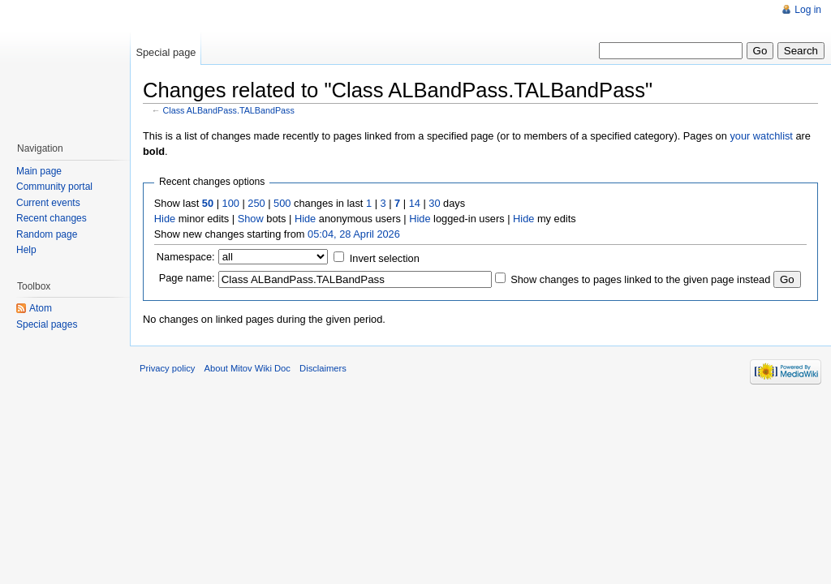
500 (282, 203)
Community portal (54, 186)
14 (414, 203)
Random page (46, 234)
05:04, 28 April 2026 (354, 234)
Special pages (46, 324)
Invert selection (385, 258)
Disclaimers (323, 368)
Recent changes (51, 218)
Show (251, 219)
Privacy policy (167, 368)
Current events (48, 202)
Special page (166, 52)
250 (256, 203)
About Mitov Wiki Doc (248, 368)
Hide (164, 219)
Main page (39, 171)
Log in (807, 9)
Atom (40, 308)
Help (26, 250)
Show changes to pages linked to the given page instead (640, 279)
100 (230, 203)
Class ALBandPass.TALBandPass (229, 110)
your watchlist (761, 136)
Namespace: (186, 257)
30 (434, 203)
